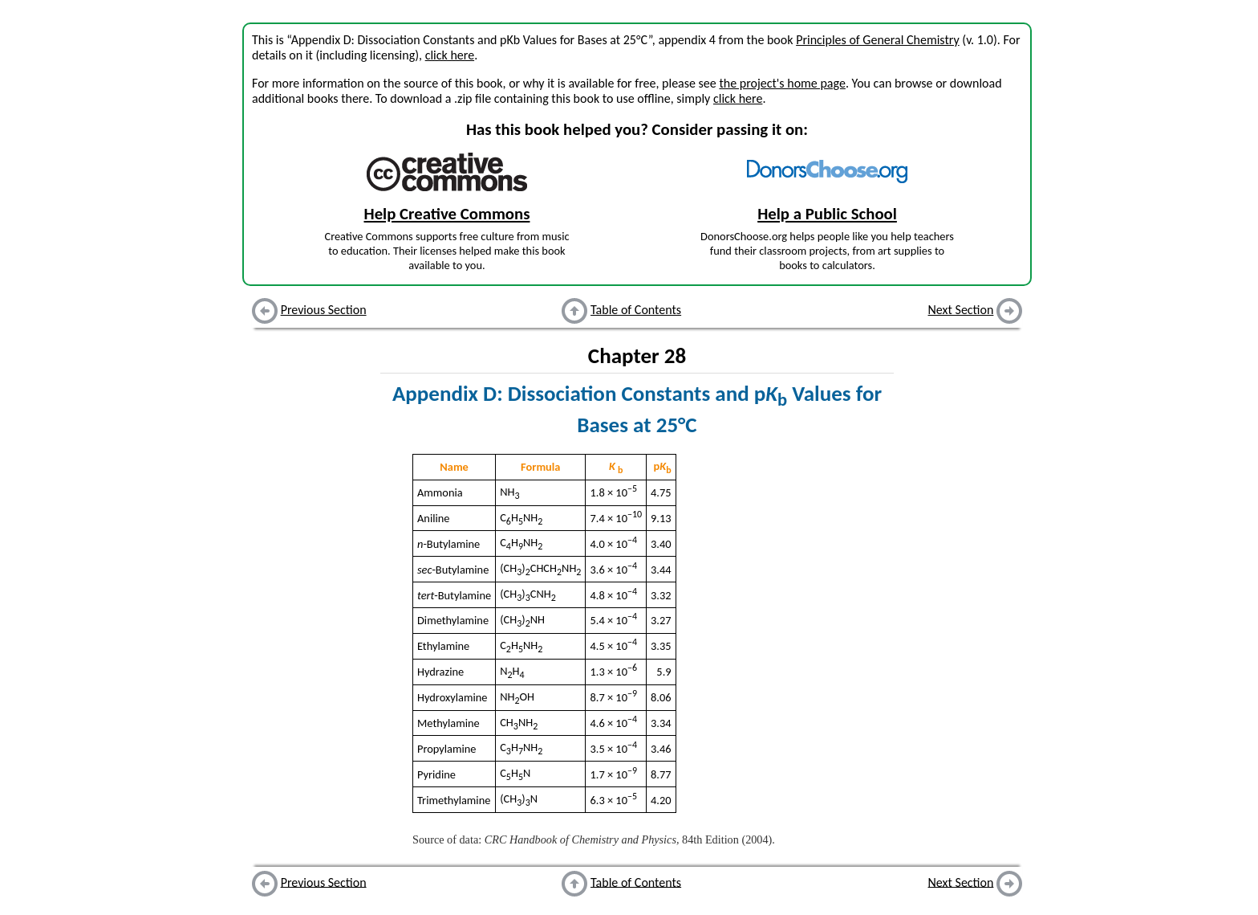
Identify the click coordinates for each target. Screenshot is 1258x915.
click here (449, 55)
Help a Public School (827, 213)
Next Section (961, 309)
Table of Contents (635, 309)
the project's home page (782, 83)
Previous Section (324, 309)
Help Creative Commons (447, 213)
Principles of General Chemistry (878, 39)
